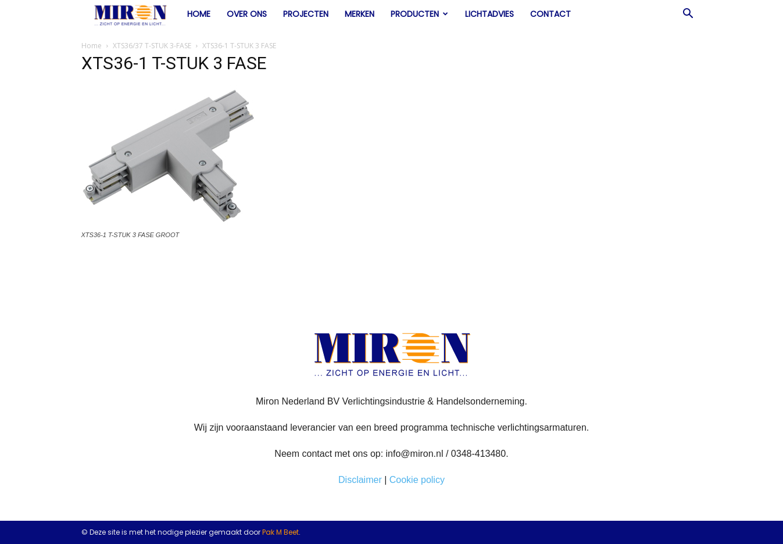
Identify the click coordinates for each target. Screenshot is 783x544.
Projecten (305, 14)
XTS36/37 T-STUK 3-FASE (152, 46)
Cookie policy (417, 480)
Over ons (247, 14)
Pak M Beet (280, 532)
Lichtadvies (489, 14)
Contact (550, 14)
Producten (419, 14)
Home (198, 14)
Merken (359, 14)
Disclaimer (360, 480)
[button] (688, 14)
